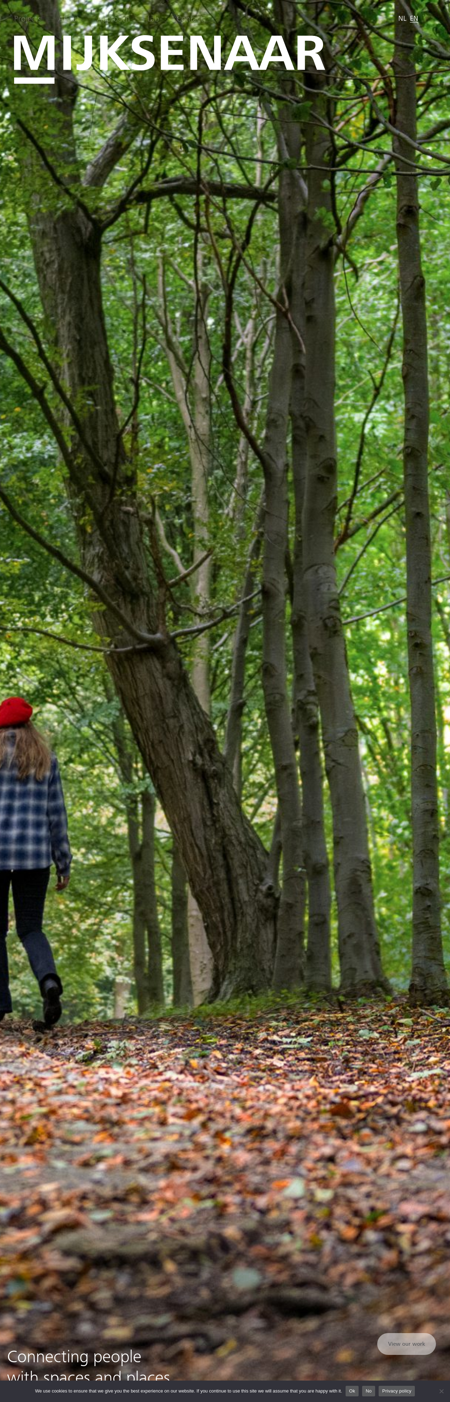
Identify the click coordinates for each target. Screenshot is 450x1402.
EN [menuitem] (414, 18)
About (68, 19)
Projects (27, 19)
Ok (352, 1391)
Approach (113, 19)
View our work (406, 1344)
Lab (153, 19)
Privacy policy (396, 1391)
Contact (189, 19)
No (369, 1391)
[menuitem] (402, 18)
